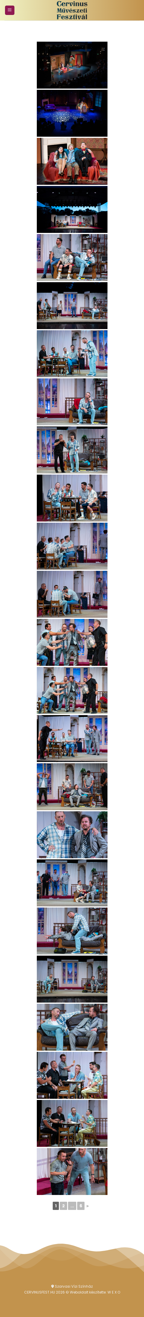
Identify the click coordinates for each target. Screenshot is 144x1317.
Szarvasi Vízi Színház (72, 1286)
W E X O (113, 1292)
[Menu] (9, 10)
